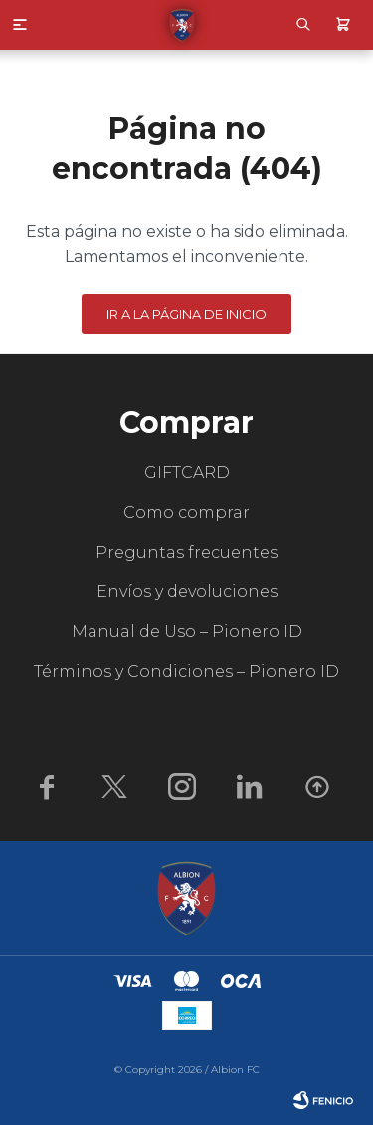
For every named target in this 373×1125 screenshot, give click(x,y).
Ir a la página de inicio (186, 314)
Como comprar (186, 512)
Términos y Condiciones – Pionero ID (186, 671)
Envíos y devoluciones (187, 591)
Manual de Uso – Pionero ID (187, 631)
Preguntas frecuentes (186, 552)
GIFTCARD (187, 472)
